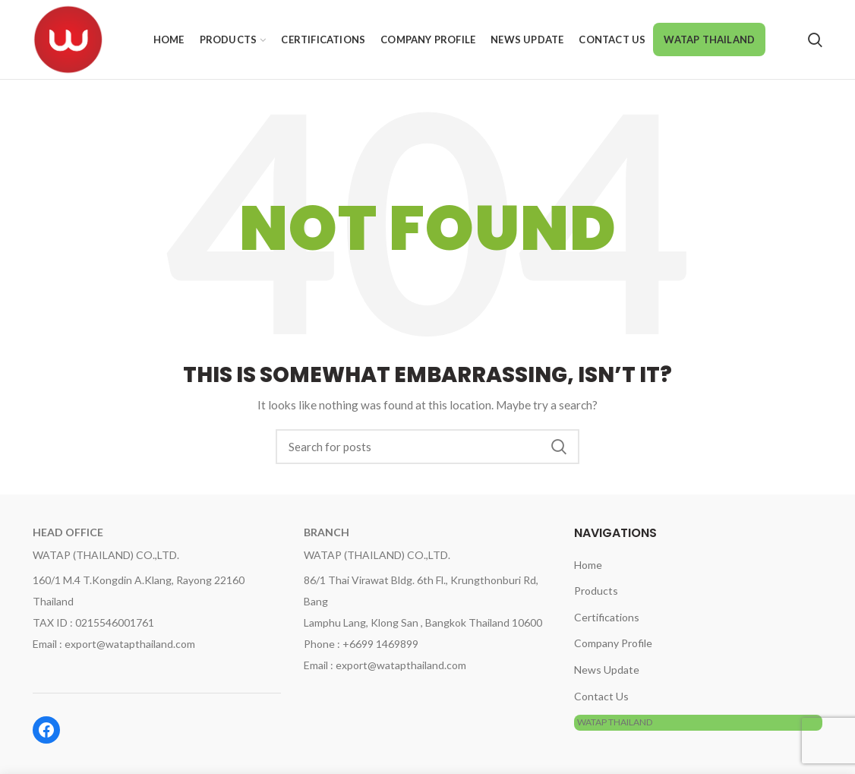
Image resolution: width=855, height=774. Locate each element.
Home (588, 564)
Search (559, 446)
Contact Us (601, 696)
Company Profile (613, 643)
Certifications (606, 617)
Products (596, 590)
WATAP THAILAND (614, 722)
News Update (606, 669)
